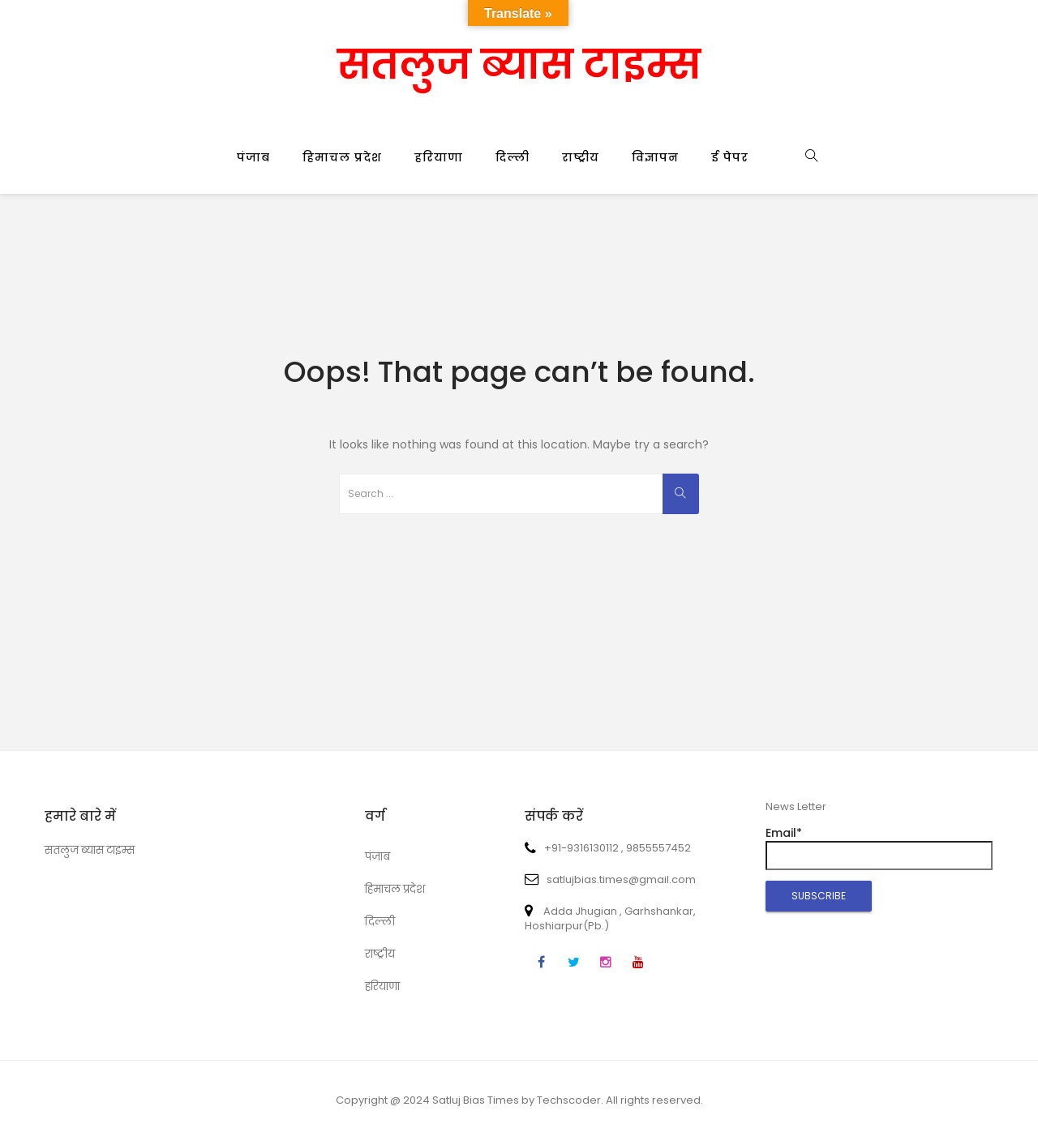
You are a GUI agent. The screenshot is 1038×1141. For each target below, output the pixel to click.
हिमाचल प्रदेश (342, 157)
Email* (879, 847)
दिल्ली (512, 157)
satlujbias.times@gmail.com (610, 879)
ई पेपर (729, 157)
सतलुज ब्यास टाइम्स (519, 64)
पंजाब (253, 157)
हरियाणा (438, 157)
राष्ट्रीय (580, 157)
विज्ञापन (655, 157)
